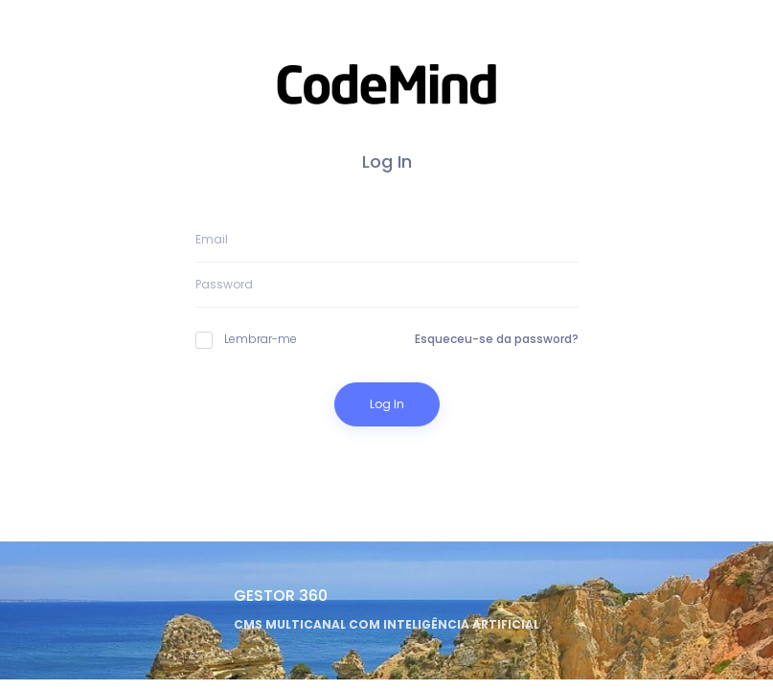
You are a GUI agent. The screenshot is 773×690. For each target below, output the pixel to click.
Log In (387, 404)
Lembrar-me (246, 339)
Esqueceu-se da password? (497, 339)
